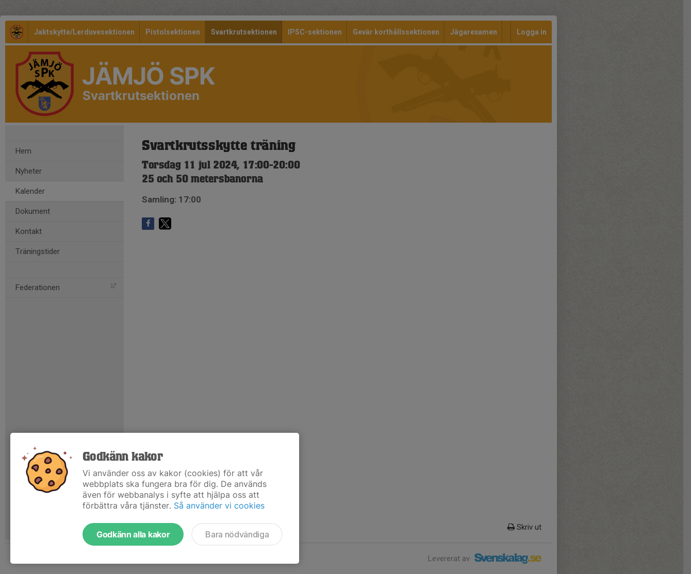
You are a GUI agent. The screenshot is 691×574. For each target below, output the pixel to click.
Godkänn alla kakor (133, 534)
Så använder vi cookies (219, 505)
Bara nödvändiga (237, 534)
